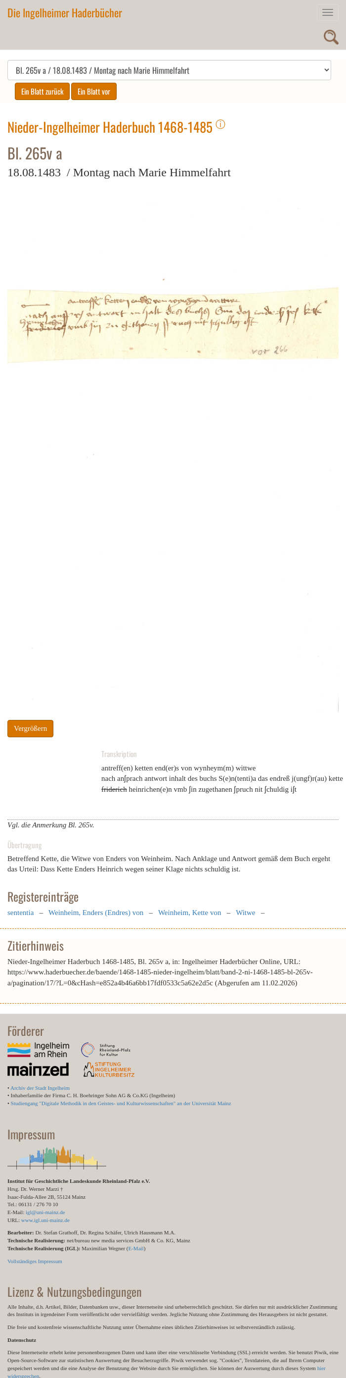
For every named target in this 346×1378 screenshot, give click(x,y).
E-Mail (135, 1248)
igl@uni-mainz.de (45, 1212)
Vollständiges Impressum (34, 1261)
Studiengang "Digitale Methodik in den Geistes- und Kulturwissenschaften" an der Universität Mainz (121, 1103)
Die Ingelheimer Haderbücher (64, 12)
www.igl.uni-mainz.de (45, 1220)
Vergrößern (30, 728)
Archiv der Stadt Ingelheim (40, 1088)
